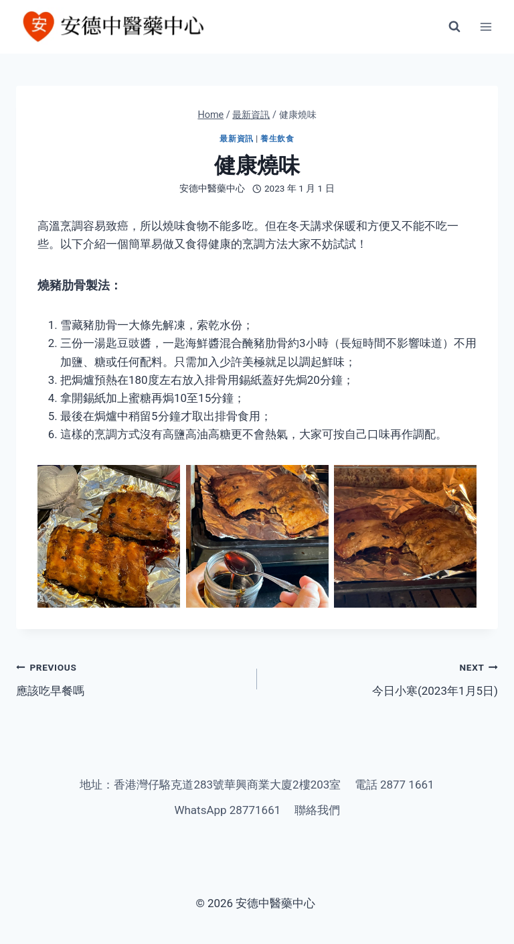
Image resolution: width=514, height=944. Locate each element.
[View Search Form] (454, 27)
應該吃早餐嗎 (131, 677)
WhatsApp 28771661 (227, 810)
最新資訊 (236, 138)
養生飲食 (277, 138)
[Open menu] (485, 26)
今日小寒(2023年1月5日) (383, 677)
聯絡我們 (317, 810)
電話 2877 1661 (394, 784)
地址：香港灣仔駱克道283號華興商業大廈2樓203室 (210, 784)
